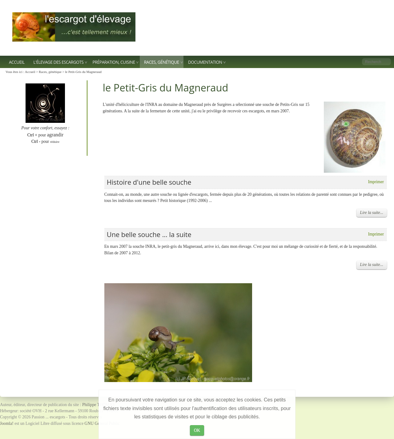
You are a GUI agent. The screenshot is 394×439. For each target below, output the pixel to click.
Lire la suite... (371, 212)
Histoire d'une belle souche (149, 182)
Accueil (17, 62)
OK (197, 430)
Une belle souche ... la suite (149, 234)
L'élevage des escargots (59, 62)
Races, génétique (161, 62)
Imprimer (376, 181)
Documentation (205, 62)
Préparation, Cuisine (113, 62)
